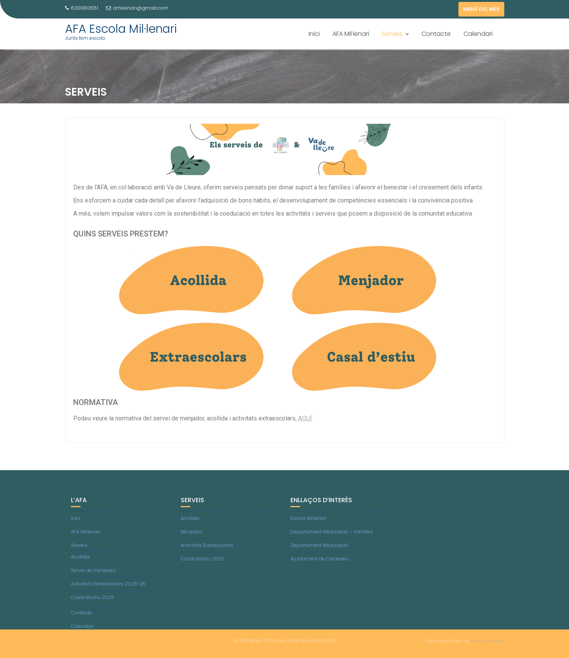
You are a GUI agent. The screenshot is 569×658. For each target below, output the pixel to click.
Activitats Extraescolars (207, 548)
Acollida (80, 560)
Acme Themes (487, 640)
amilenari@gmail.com (137, 8)
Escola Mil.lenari (308, 521)
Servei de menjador (93, 573)
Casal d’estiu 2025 (92, 600)
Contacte (436, 33)
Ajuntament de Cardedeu (319, 562)
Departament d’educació (319, 548)
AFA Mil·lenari (350, 33)
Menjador (191, 535)
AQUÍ (305, 419)
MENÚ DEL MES (481, 9)
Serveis (392, 33)
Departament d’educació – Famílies (331, 535)
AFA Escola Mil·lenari (121, 29)
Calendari (478, 33)
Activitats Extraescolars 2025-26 (108, 587)
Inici (314, 33)
